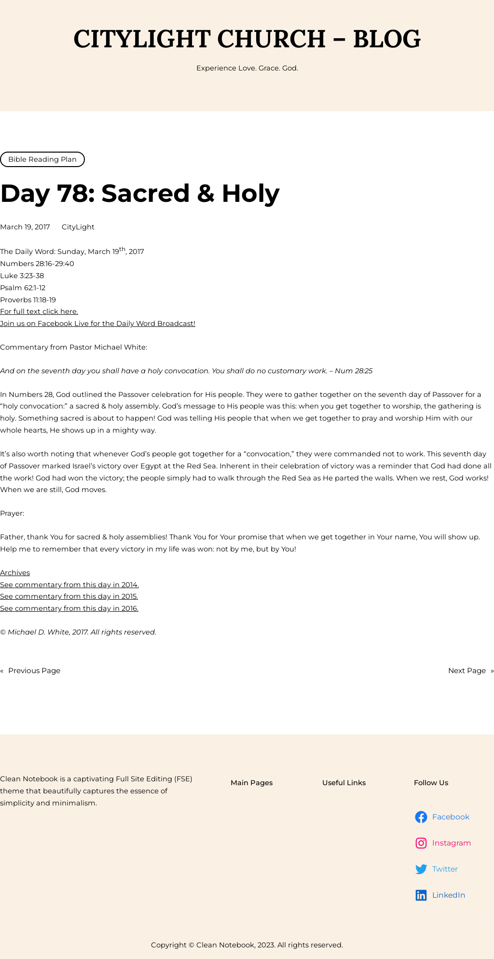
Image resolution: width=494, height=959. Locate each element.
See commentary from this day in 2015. (69, 596)
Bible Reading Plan (42, 159)
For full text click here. (39, 311)
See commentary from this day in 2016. (69, 608)
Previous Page (30, 670)
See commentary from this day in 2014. (69, 584)
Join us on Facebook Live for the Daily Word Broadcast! (97, 323)
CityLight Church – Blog (247, 38)
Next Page (471, 670)
